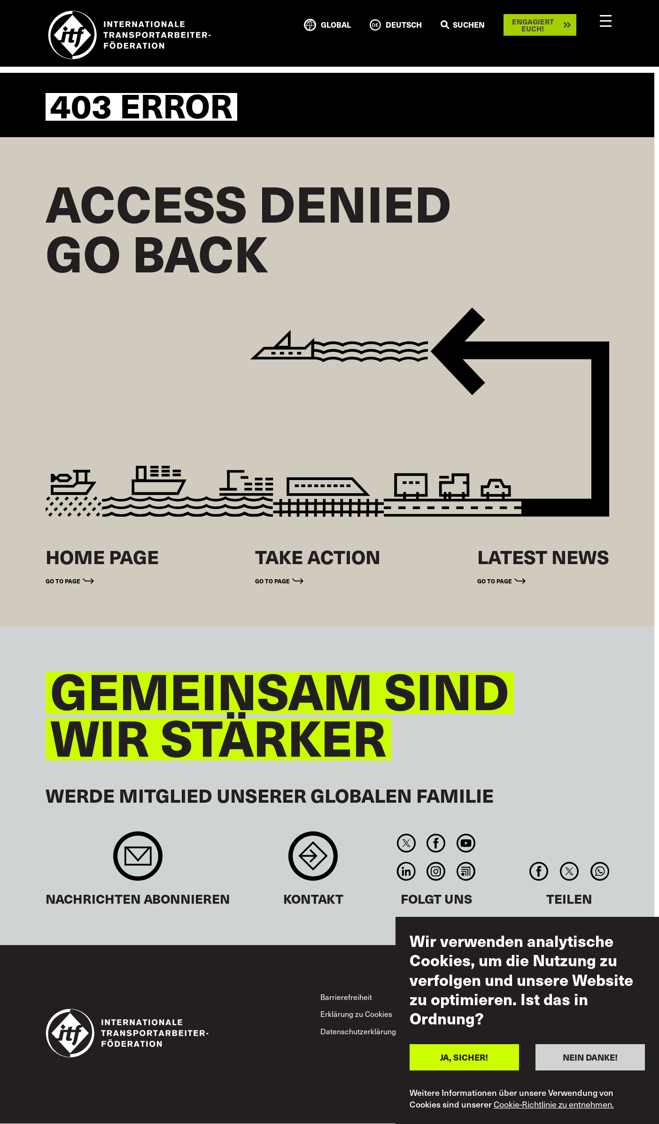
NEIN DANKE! (590, 1057)
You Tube (466, 843)
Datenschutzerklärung (358, 1031)
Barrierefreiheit (346, 996)
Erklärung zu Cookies (356, 1013)
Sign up (138, 860)
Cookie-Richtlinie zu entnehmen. (554, 1104)
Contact (313, 860)
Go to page (63, 581)
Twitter (406, 843)
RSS (466, 871)
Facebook (436, 843)
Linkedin (406, 871)
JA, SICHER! (464, 1057)
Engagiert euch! (533, 24)
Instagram (436, 871)
